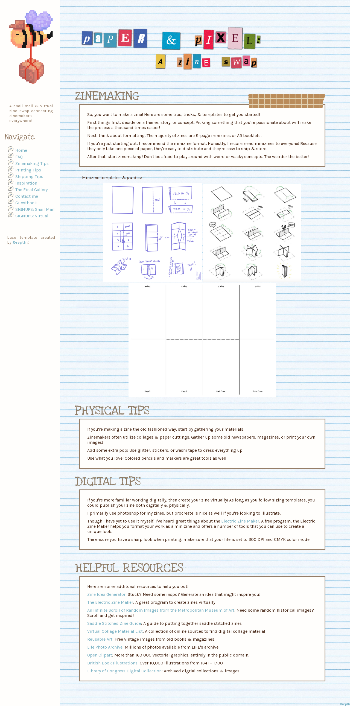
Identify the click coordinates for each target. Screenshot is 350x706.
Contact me (26, 196)
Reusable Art (99, 639)
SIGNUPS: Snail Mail (35, 209)
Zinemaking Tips (32, 163)
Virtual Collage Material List (115, 631)
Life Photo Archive (104, 647)
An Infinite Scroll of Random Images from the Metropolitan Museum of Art (160, 610)
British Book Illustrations (112, 663)
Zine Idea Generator (106, 594)
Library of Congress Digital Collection (124, 670)
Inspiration (26, 183)
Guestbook (26, 202)
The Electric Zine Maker (110, 602)
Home (21, 150)
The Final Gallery (31, 189)
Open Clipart (99, 655)
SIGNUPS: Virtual (31, 215)
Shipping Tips (29, 176)
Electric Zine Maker (240, 521)
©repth (19, 242)
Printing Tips (28, 170)
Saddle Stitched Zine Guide (114, 623)
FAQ (19, 156)
